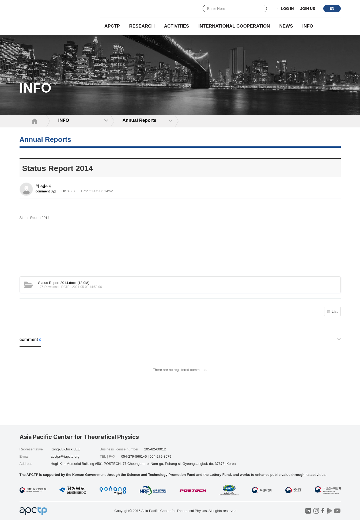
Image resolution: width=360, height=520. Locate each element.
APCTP (112, 26)
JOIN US (307, 9)
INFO (307, 26)
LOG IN (287, 9)
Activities (176, 26)
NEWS (286, 26)
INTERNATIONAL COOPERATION (234, 26)
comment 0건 (46, 191)
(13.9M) (64, 283)
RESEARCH (142, 26)
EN (332, 8)
